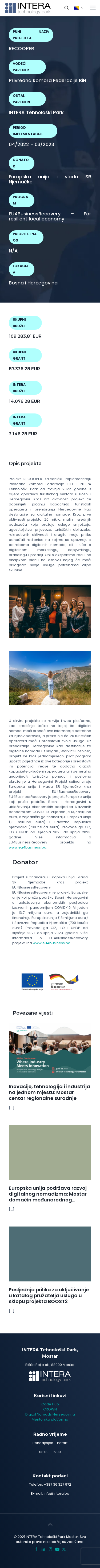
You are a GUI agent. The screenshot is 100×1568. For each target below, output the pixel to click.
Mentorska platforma (50, 1419)
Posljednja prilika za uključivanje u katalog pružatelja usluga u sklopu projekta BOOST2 (49, 1295)
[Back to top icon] (50, 1524)
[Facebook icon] (36, 1549)
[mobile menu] (92, 8)
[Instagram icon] (50, 1549)
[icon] (57, 1549)
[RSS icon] (64, 1549)
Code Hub (50, 1404)
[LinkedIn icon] (43, 1549)
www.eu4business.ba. (28, 847)
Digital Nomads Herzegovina (50, 1414)
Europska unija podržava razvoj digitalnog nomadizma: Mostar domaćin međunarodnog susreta (48, 1197)
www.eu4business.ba (51, 943)
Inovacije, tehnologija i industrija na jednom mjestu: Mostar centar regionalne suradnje (49, 1092)
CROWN (50, 1409)
